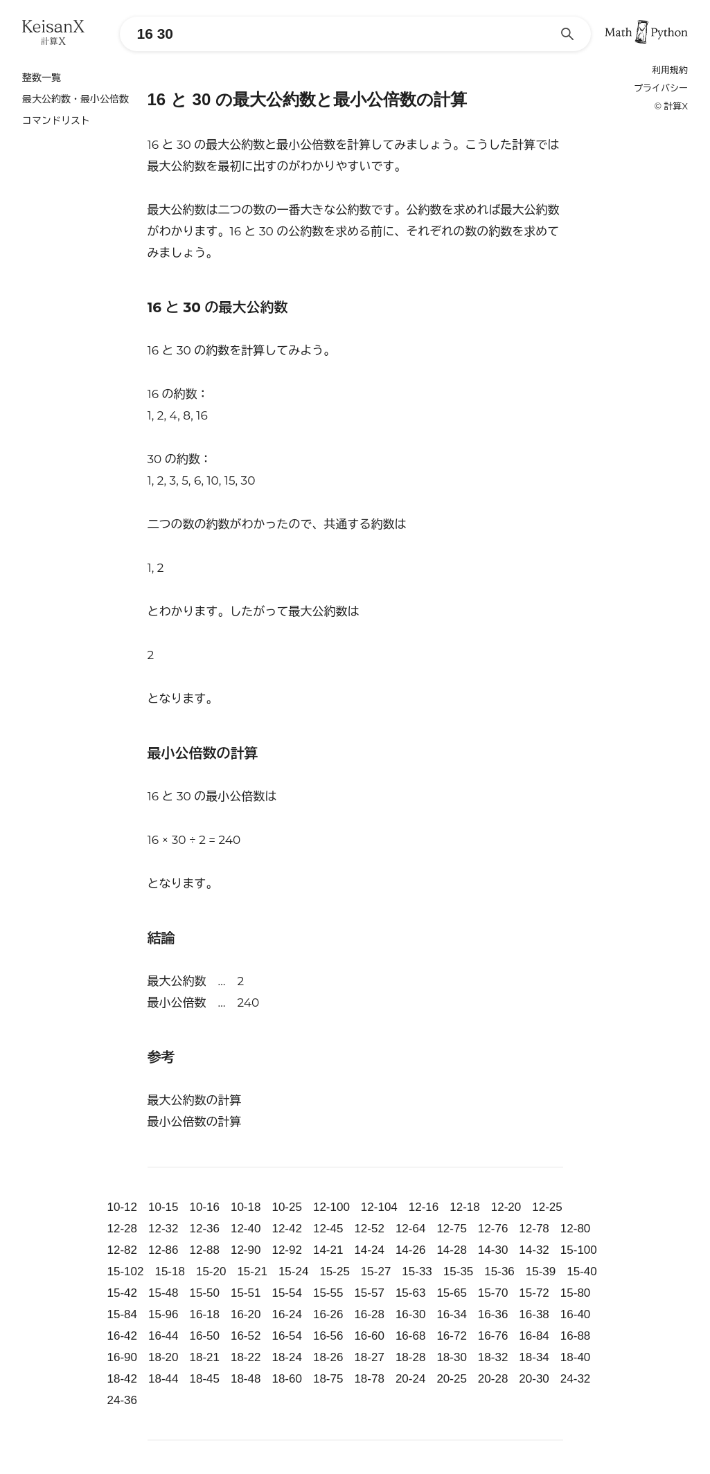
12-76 (493, 1228)
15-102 (125, 1271)
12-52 (369, 1228)
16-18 (204, 1314)
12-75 (451, 1228)
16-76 (493, 1335)
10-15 (163, 1207)
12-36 (204, 1228)
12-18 (464, 1207)
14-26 (410, 1250)
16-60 (369, 1335)
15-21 (252, 1271)
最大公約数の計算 (195, 1100)
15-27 (376, 1271)
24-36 (122, 1400)
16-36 (493, 1314)
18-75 (328, 1378)
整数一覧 (41, 77)
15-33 (417, 1271)
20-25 (451, 1378)
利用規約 (670, 70)
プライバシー (661, 88)
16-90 (122, 1357)
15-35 (458, 1271)
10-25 (286, 1207)
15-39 (541, 1271)
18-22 (245, 1357)
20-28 (493, 1378)
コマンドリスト (56, 120)
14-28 (451, 1250)
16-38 (534, 1314)
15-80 (575, 1293)
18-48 (245, 1378)
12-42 (286, 1228)
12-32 (163, 1228)
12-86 (163, 1250)
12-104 (379, 1207)
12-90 (245, 1250)
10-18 (245, 1207)
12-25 (547, 1207)
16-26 (328, 1314)
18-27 (369, 1357)
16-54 (286, 1335)
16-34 (451, 1314)
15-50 (204, 1293)
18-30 (451, 1357)
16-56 (328, 1335)
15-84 (122, 1314)
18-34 (534, 1357)
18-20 (163, 1357)
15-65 (451, 1293)
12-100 (331, 1207)
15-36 (499, 1271)
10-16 (204, 1207)
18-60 (286, 1378)
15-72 (534, 1293)
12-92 (286, 1250)
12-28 (122, 1228)
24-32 (575, 1378)
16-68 (410, 1335)
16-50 (204, 1335)
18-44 (163, 1378)
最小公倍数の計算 (195, 1122)
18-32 (493, 1357)
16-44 (163, 1335)
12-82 (122, 1250)
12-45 (328, 1228)
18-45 (204, 1378)
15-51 (245, 1293)
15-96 (163, 1314)
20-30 (534, 1378)
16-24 (286, 1314)
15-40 (581, 1271)
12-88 (204, 1250)
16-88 (575, 1335)
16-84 (534, 1335)
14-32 (534, 1250)
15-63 (410, 1293)
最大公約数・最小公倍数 (75, 99)
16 (153, 350)
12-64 (410, 1228)
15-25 (334, 1271)
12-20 (506, 1207)
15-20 (211, 1271)
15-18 (169, 1271)
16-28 (369, 1314)
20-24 (410, 1378)
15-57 (369, 1293)
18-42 (122, 1378)
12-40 (245, 1228)
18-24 (286, 1357)
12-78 (534, 1228)
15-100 (578, 1250)
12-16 (423, 1207)
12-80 (575, 1228)
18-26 (328, 1357)
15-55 (328, 1293)
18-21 (204, 1357)
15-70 (493, 1293)
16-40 (575, 1314)
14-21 (328, 1250)
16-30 (410, 1314)
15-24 (293, 1271)
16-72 (451, 1335)
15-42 (122, 1293)
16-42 (122, 1335)
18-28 (410, 1357)
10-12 (122, 1207)
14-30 (493, 1250)
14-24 (369, 1250)
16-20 (245, 1314)
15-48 (163, 1293)
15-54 (286, 1293)
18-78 (369, 1378)
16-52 (245, 1335)
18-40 (575, 1357)
